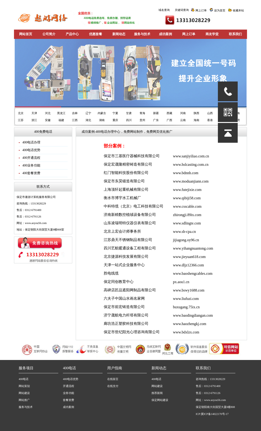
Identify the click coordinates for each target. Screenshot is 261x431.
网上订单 (201, 10)
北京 (21, 113)
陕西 (196, 113)
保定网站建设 (159, 400)
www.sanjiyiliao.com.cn (191, 156)
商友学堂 (212, 34)
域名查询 (164, 10)
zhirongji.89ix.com (187, 215)
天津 (34, 113)
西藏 (169, 113)
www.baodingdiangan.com (193, 315)
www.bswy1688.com (188, 290)
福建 (61, 120)
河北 (48, 113)
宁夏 (115, 113)
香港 (210, 120)
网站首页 (25, 34)
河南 (183, 113)
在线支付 (112, 386)
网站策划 (24, 386)
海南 (196, 120)
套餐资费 (68, 400)
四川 (129, 120)
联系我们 (235, 34)
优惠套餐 (95, 34)
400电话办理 (31, 142)
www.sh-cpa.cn (184, 232)
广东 (156, 120)
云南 (183, 120)
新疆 (156, 113)
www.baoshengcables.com (193, 273)
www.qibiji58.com (187, 198)
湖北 (88, 120)
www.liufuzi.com (186, 299)
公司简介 (48, 34)
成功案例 (165, 34)
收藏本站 (238, 10)
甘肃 (129, 113)
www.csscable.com (187, 206)
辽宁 (88, 113)
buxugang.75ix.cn (186, 307)
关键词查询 (182, 10)
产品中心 (72, 34)
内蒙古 (102, 113)
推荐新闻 (157, 393)
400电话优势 (31, 150)
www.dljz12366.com (188, 265)
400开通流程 (31, 158)
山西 (210, 113)
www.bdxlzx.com (186, 332)
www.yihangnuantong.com (193, 248)
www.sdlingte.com (187, 223)
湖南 (102, 120)
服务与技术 (142, 34)
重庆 (115, 120)
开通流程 (68, 386)
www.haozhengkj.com (189, 324)
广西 (169, 120)
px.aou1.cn (181, 282)
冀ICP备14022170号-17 (215, 414)
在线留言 (112, 379)
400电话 (23, 379)
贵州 (142, 120)
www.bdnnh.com (185, 173)
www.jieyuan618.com (189, 257)
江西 (75, 120)
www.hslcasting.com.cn (190, 164)
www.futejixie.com (187, 190)
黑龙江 (61, 113)
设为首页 (219, 10)
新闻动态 (118, 34)
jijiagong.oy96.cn (186, 240)
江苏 (21, 120)
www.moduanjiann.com (191, 181)
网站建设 (24, 393)
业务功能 (68, 393)
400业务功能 (31, 165)
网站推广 (24, 400)
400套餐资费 (31, 173)
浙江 (34, 120)
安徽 (48, 120)
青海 (142, 113)
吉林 (75, 113)
